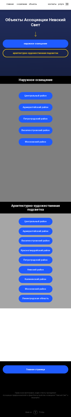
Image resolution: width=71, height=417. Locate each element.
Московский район (35, 141)
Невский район (35, 269)
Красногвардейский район (35, 250)
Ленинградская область (35, 298)
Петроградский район (35, 118)
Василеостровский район (35, 130)
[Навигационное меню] (66, 4)
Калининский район (35, 279)
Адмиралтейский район (35, 107)
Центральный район (35, 95)
